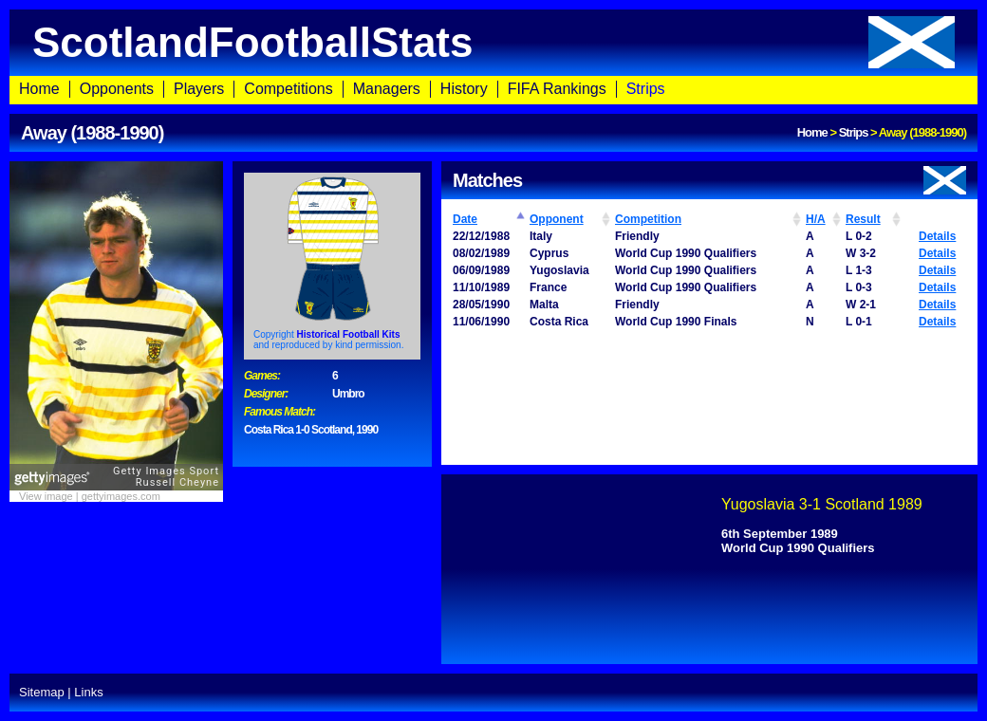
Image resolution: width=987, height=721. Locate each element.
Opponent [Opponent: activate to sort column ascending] (557, 219)
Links (88, 692)
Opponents (117, 89)
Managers (386, 89)
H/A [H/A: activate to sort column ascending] (816, 219)
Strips (645, 89)
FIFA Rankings (557, 89)
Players (199, 89)
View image (46, 496)
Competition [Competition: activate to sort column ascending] (648, 219)
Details (937, 236)
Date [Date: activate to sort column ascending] (465, 219)
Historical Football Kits (348, 334)
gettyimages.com (121, 496)
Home (39, 89)
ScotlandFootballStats (493, 42)
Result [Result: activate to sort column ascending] (863, 219)
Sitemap (42, 692)
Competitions (288, 89)
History (464, 89)
